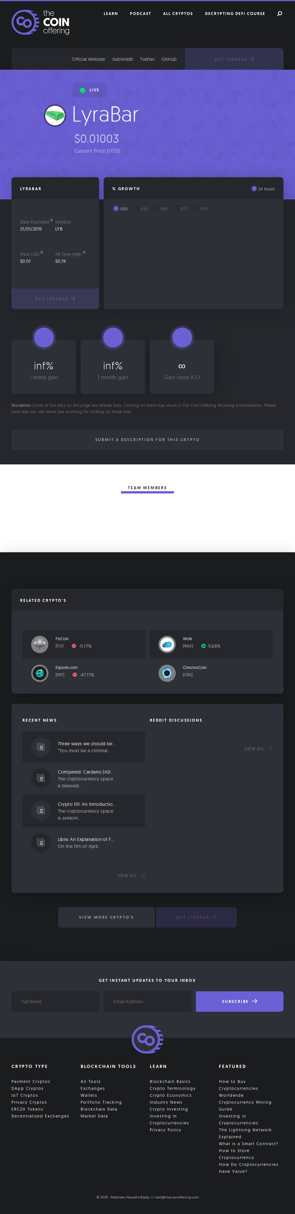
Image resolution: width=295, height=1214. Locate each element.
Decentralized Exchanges (40, 1115)
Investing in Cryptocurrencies (169, 1119)
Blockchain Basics (170, 1081)
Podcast (140, 13)
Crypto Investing (169, 1108)
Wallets (89, 1095)
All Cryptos (178, 13)
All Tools (91, 1081)
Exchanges (93, 1088)
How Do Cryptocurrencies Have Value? (249, 1168)
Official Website (93, 59)
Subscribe (239, 1001)
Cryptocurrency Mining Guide (245, 1105)
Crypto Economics (171, 1095)
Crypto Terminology (173, 1088)
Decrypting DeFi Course (235, 13)
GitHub (173, 59)
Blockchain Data (99, 1108)
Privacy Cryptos (29, 1102)
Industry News (166, 1102)
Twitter (152, 59)
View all (131, 875)
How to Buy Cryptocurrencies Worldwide (238, 1088)
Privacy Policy (165, 1129)
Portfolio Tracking (101, 1102)
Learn (111, 13)
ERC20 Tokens (28, 1108)
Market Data (94, 1115)
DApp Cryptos (28, 1088)
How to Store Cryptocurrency (236, 1154)
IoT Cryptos (25, 1095)
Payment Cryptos (31, 1081)
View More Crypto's (105, 917)
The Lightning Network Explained (245, 1133)
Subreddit (127, 59)
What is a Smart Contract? (249, 1143)
